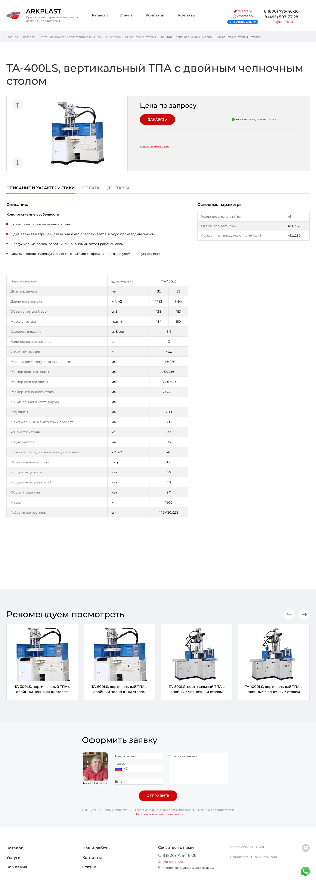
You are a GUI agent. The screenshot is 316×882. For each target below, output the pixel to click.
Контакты (186, 15)
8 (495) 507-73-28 (281, 16)
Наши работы (96, 848)
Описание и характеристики (40, 188)
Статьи (89, 867)
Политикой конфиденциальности (159, 814)
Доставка (118, 188)
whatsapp (243, 16)
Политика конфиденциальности (253, 856)
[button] (304, 614)
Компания (156, 15)
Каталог (100, 15)
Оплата (91, 188)
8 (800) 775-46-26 (281, 11)
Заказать (157, 119)
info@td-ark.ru (281, 22)
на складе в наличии (260, 119)
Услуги (127, 15)
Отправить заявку (242, 21)
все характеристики (154, 146)
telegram (242, 11)
